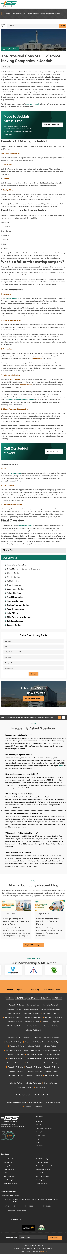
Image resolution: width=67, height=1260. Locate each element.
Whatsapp (54, 1219)
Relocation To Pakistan (51, 1013)
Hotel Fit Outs (12, 613)
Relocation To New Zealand (43, 1095)
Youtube (49, 1219)
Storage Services (13, 573)
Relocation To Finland (52, 1054)
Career (38, 1142)
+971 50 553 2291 (52, 451)
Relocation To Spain (50, 1046)
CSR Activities (40, 1135)
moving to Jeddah (32, 104)
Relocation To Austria (34, 1054)
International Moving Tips (44, 1128)
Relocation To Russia (52, 1075)
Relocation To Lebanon (32, 1013)
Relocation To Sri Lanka (52, 1026)
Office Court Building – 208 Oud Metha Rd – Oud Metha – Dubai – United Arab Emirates (31, 1199)
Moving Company (13, 298)
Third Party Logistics (42, 1176)
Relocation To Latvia (34, 1071)
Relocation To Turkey (34, 1063)
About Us (39, 1121)
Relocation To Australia (22, 1095)
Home (8, 13)
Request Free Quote (51, 125)
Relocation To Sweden (32, 1050)
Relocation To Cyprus (53, 1042)
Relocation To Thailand (14, 1026)
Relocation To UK (14, 1038)
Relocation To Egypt (36, 1102)
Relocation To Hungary (16, 1071)
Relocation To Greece (51, 1067)
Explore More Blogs (32, 945)
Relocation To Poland (52, 1059)
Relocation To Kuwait (50, 1005)
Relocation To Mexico (25, 1087)
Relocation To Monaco (15, 1075)
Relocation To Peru (42, 1087)
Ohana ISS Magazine (15, 990)
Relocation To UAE (14, 1013)
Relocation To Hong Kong (33, 1017)
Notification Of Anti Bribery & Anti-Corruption (38, 1247)
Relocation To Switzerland (32, 1038)
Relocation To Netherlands (34, 1042)
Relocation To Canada (33, 1083)
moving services (15, 473)
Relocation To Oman (14, 1009)
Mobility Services (14, 577)
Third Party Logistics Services (19, 617)
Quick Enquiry (34, 990)
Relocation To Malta (51, 1071)
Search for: (3, 25)
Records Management (15, 609)
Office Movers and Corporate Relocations (23, 569)
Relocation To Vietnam (33, 1026)
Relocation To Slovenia (15, 1059)
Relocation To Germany (15, 1063)
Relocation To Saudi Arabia (50, 1009)
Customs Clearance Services (18, 605)
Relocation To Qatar (31, 1009)
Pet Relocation (12, 581)
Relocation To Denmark (16, 1054)
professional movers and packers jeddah (19, 399)
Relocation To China (32, 1022)
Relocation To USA (16, 1083)
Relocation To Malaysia (33, 1030)
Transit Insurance (14, 585)
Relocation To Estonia (33, 1067)
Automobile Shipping (15, 593)
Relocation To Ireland (51, 1038)
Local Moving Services (15, 589)
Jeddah (61, 765)
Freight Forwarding (15, 597)
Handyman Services (15, 601)
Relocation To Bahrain (16, 1005)
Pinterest (35, 1219)
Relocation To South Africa (16, 1102)
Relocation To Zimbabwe (33, 1107)
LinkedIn (63, 550)
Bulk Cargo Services (15, 621)
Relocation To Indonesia (13, 1017)
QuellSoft (43, 1251)
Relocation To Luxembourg (52, 1050)
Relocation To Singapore (50, 1022)
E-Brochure (39, 1125)
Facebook (26, 1219)
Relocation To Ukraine (34, 1059)
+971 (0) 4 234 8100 (35, 693)
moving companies (25, 525)
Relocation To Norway (34, 1075)
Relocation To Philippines (53, 1017)
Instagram (40, 1219)
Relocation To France (17, 1046)
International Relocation (16, 565)
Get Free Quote (63, 717)
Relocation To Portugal (14, 1042)
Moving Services (41, 1132)
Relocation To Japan (15, 1022)
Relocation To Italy (34, 1046)
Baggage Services (14, 625)
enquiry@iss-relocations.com (17, 1210)
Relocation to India (33, 1005)
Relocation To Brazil (50, 1083)
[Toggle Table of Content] (33, 67)
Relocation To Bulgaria (52, 1063)
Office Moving (8, 1162)
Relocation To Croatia (15, 1067)
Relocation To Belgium (13, 1050)
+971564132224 (46, 1206)
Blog (13, 13)
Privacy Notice (18, 1247)
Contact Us (39, 1145)
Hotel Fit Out (40, 1173)
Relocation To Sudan (53, 1102)
